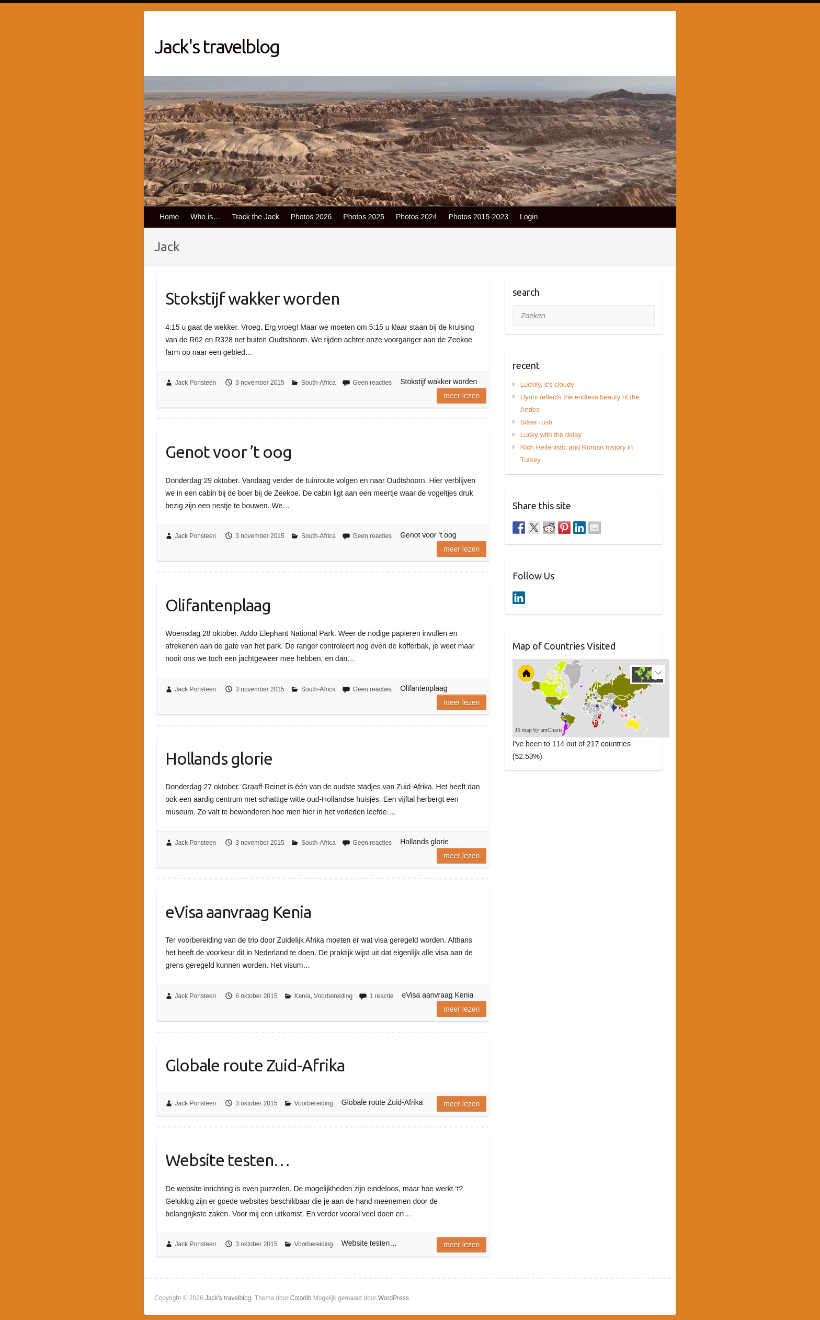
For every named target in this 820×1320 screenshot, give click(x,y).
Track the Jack (255, 216)
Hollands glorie (218, 758)
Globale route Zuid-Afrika (255, 1065)
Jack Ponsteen (196, 382)
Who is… (205, 216)
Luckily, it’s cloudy (547, 384)
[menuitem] (605, 707)
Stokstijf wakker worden (252, 298)
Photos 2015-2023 (478, 216)
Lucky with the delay (551, 435)
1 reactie (381, 996)
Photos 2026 (311, 216)
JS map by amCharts (539, 729)
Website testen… (227, 1159)
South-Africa (318, 382)
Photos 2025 (363, 216)
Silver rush (536, 422)
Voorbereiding (333, 996)
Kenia (302, 996)
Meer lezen (461, 395)
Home (169, 216)
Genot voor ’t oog (228, 451)
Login (529, 216)
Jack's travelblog (216, 46)
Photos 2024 (416, 216)
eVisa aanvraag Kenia (238, 911)
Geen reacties (372, 382)
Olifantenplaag (218, 605)
